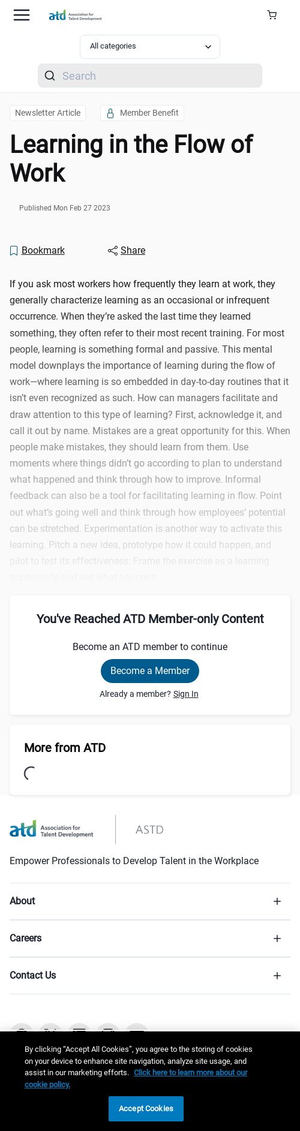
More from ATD (65, 748)
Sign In (186, 694)
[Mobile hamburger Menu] (22, 15)
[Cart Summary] (276, 15)
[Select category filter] (150, 47)
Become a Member (150, 670)
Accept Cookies (146, 1108)
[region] (150, 1081)
